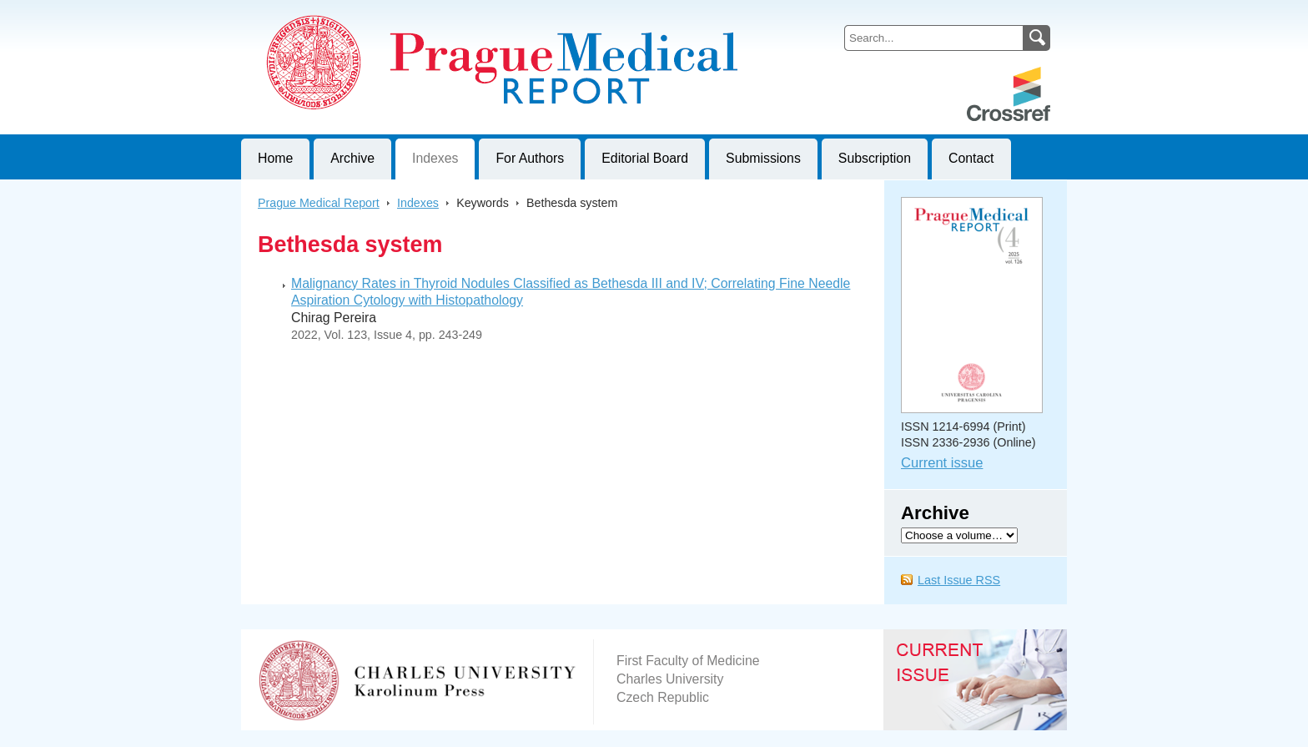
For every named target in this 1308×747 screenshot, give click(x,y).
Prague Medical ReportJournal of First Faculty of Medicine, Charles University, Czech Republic (446, 13)
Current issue (942, 463)
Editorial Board (644, 158)
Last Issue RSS (959, 580)
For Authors (530, 158)
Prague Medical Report (319, 202)
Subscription (874, 158)
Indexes (435, 158)
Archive (352, 158)
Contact (971, 158)
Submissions (763, 158)
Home (275, 158)
